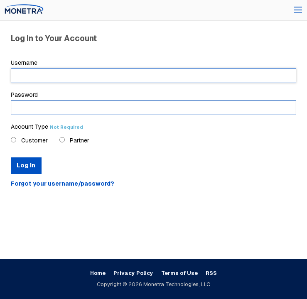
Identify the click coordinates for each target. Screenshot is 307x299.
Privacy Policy (133, 273)
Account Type (47, 126)
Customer (29, 140)
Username (153, 71)
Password (153, 103)
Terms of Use (179, 273)
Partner (74, 140)
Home (98, 273)
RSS (211, 273)
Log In (26, 165)
